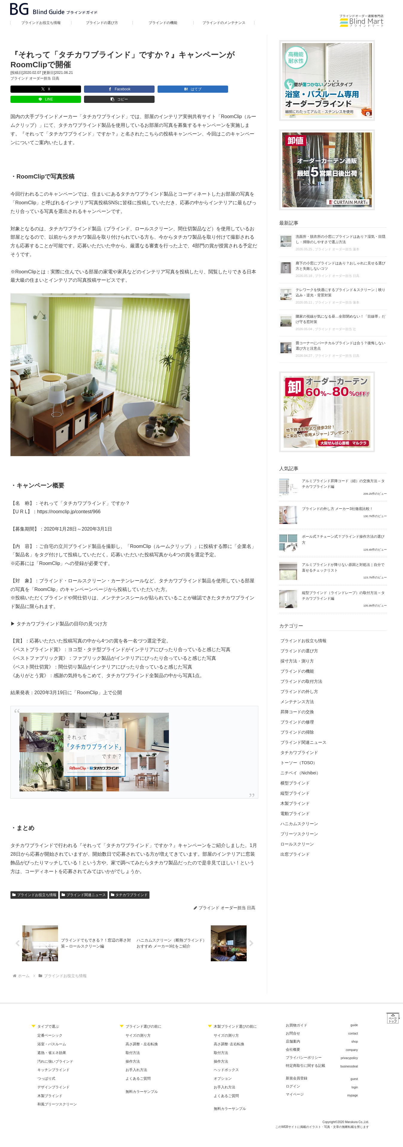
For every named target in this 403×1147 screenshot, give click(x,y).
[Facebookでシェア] (69, 89)
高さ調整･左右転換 (229, 1035)
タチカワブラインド (129, 885)
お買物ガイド (296, 1017)
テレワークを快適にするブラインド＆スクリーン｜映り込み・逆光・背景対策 (340, 292)
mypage (352, 1086)
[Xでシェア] (29, 89)
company (352, 1041)
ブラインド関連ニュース (84, 885)
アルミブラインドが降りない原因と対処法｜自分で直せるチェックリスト (343, 567)
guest (354, 1070)
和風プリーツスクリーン (57, 1095)
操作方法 (133, 1052)
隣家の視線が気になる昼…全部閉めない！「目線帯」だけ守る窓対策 (340, 319)
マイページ (295, 1086)
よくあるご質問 (138, 1070)
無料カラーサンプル (142, 1083)
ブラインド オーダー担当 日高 (34, 78)
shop (354, 1033)
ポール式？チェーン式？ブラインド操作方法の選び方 (343, 539)
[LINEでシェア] (149, 89)
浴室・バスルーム (51, 1035)
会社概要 (293, 1041)
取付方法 (133, 1044)
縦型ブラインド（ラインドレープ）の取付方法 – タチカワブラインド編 (343, 596)
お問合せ (293, 1025)
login (355, 1078)
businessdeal (349, 1057)
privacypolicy (349, 1049)
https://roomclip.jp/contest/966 (69, 501)
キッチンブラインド (53, 1061)
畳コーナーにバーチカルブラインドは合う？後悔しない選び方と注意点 (340, 346)
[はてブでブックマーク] (109, 89)
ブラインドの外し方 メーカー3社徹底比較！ (337, 509)
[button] (190, 89)
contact (353, 1024)
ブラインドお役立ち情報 (34, 885)
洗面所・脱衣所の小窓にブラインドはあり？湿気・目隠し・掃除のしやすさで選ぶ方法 (340, 239)
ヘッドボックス (226, 1061)
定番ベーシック (49, 1027)
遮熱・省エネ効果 (51, 1044)
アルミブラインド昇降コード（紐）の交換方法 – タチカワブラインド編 (343, 484)
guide (354, 1016)
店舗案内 (293, 1033)
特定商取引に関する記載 (305, 1057)
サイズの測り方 (138, 1027)
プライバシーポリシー (304, 1049)
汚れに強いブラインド (55, 1052)
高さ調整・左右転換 (142, 1035)
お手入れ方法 (136, 1061)
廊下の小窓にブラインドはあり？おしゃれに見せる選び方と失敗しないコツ (340, 266)
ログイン (293, 1078)
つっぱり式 (46, 1070)
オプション (223, 1070)
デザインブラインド (53, 1078)
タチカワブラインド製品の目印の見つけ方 (61, 613)
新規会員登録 (296, 1069)
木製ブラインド (49, 1087)
